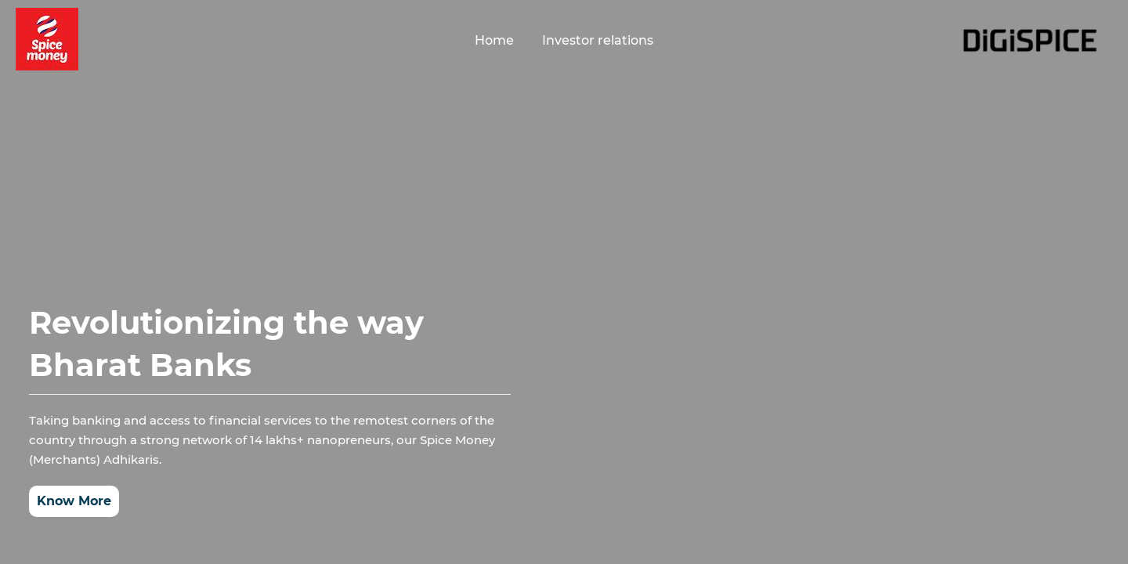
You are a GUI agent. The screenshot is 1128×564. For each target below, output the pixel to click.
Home (494, 40)
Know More (74, 501)
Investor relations (597, 40)
